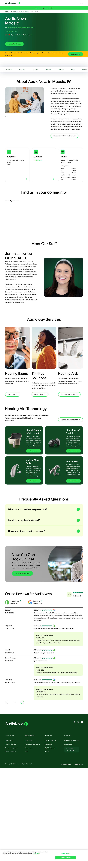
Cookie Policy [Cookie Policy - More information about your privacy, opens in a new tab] (36, 853)
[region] (44, 855)
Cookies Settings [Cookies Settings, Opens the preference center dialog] (65, 853)
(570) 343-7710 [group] (12, 31)
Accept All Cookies (66, 857)
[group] (14, 44)
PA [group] (21, 11)
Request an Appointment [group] (44, 8)
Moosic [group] (27, 11)
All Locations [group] (14, 11)
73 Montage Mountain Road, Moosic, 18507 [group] (20, 27)
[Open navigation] (81, 3)
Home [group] (6, 11)
